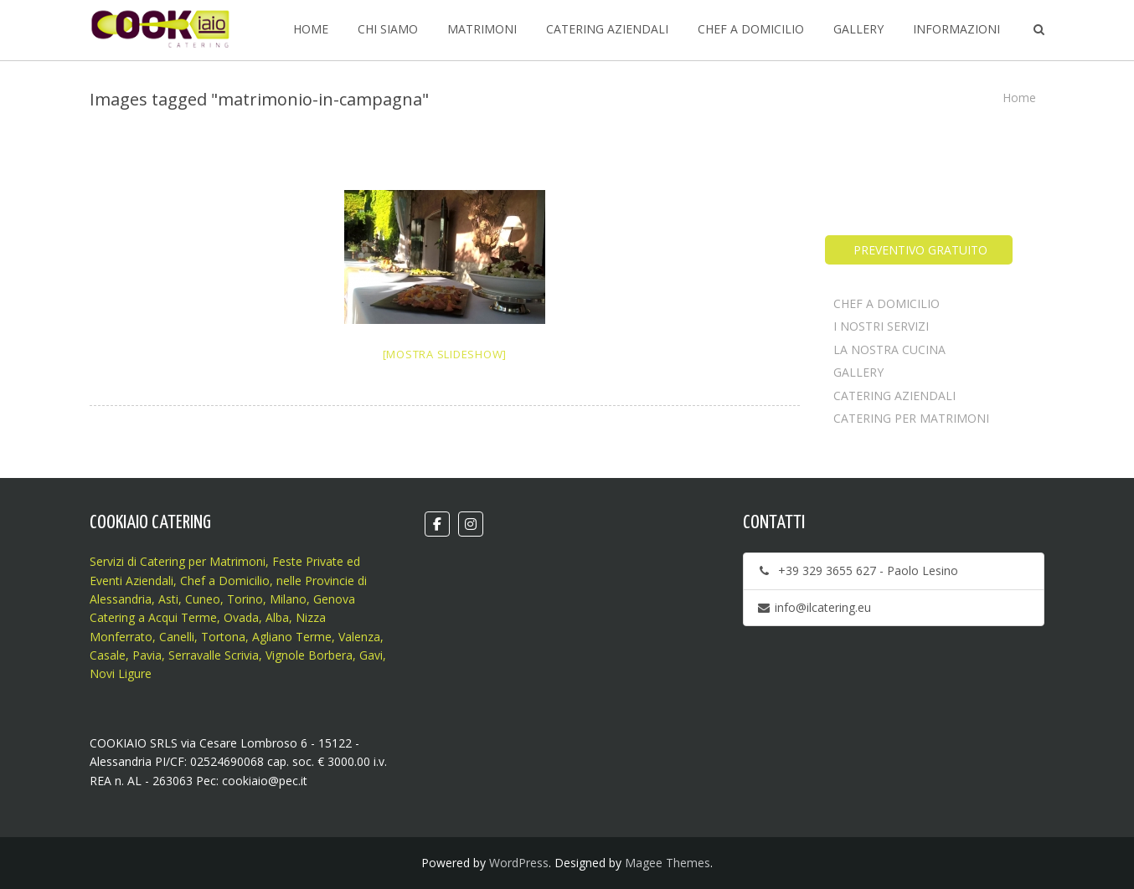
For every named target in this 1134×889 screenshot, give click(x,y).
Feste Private (306, 561)
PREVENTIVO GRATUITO (918, 250)
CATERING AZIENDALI (894, 395)
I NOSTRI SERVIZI (881, 326)
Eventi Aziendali (131, 580)
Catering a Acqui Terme (153, 617)
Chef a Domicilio (225, 580)
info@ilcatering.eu (813, 607)
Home (1019, 97)
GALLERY (858, 372)
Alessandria (121, 599)
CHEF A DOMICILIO (886, 303)
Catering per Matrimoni (202, 561)
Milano (288, 599)
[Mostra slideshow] (445, 354)
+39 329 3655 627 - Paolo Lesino (857, 570)
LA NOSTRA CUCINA (889, 349)
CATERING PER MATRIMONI (911, 418)
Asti (168, 599)
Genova (334, 599)
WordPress (519, 863)
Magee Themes (667, 863)
